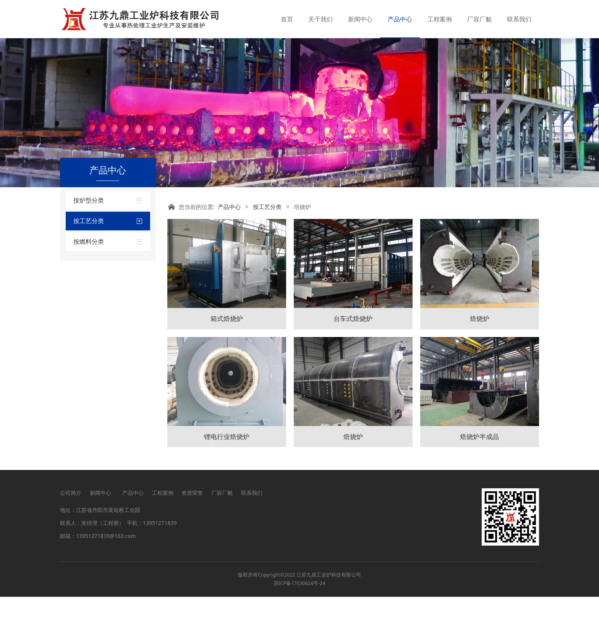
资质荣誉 (192, 531)
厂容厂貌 (479, 19)
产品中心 (400, 19)
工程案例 (439, 19)
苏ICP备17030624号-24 (299, 621)
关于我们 (320, 19)
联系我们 (519, 19)
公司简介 (70, 531)
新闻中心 (360, 19)
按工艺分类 (267, 245)
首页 (287, 19)
